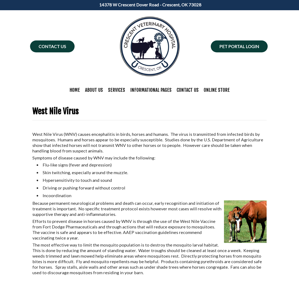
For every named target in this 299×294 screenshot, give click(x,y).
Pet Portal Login (239, 46)
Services (116, 90)
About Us (94, 90)
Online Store (217, 90)
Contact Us (52, 46)
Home (74, 90)
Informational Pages (151, 90)
